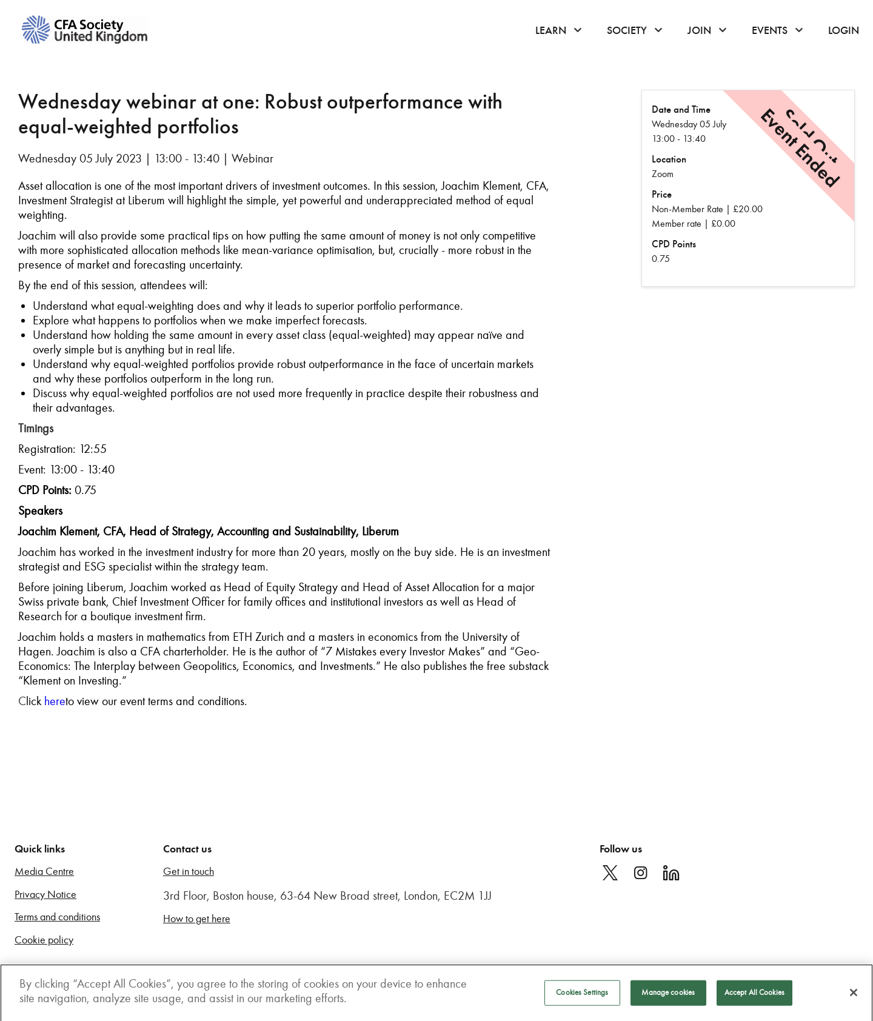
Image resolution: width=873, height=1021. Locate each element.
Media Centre (44, 871)
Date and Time (681, 109)
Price (662, 194)
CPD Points (674, 244)
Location (669, 159)
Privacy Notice (45, 894)
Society (627, 30)
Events (770, 30)
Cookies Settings (582, 995)
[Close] (853, 995)
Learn (550, 30)
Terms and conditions (57, 917)
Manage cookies (668, 995)
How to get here (196, 918)
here (54, 701)
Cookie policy (44, 940)
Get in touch (188, 871)
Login (843, 30)
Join (699, 30)
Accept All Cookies (754, 995)
